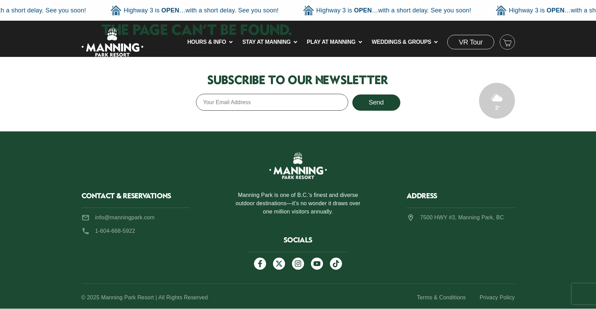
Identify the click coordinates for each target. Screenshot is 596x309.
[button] (210, 42)
